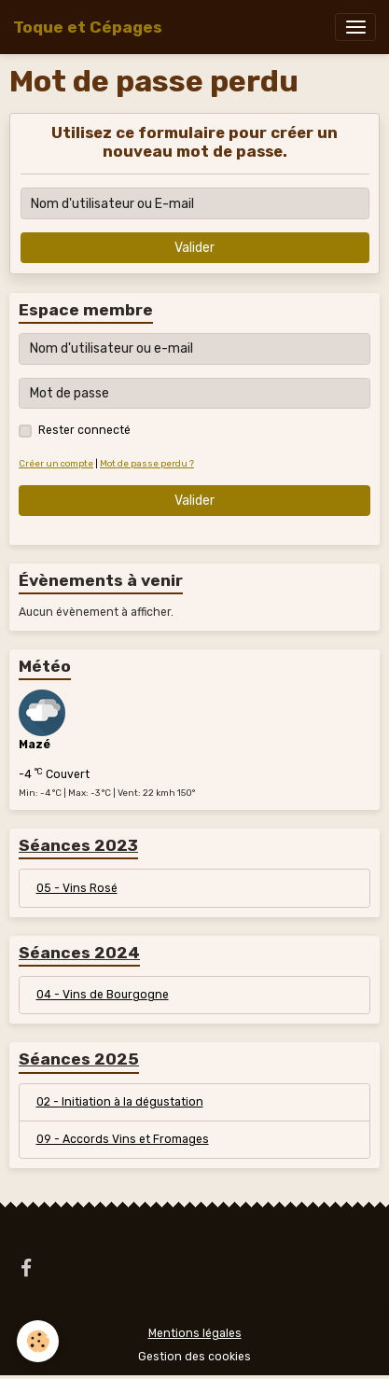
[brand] (87, 27)
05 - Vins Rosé (77, 888)
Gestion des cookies (194, 1356)
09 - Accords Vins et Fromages (122, 1139)
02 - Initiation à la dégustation (119, 1101)
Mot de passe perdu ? (147, 463)
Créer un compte (56, 463)
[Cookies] (38, 1341)
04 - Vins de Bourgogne (102, 994)
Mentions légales (195, 1333)
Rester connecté (84, 430)
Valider (194, 248)
